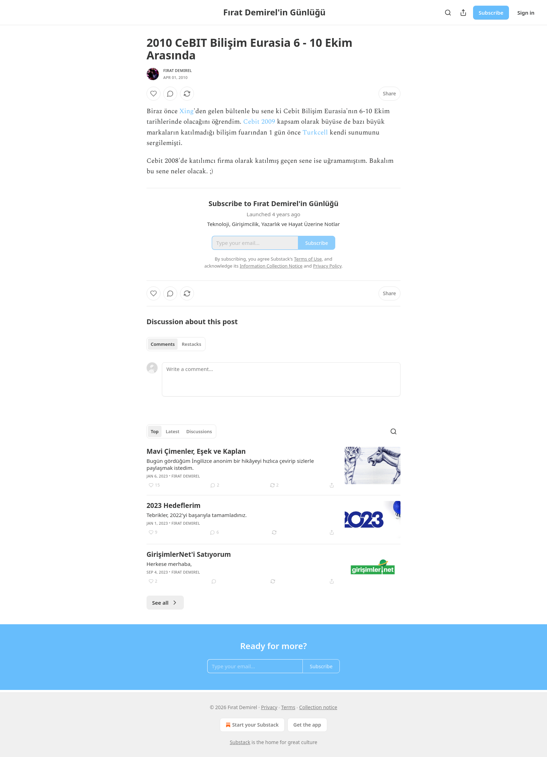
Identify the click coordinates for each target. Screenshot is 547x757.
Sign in (525, 12)
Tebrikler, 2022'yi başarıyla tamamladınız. (197, 514)
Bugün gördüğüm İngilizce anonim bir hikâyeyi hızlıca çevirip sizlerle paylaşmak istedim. (230, 464)
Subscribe (491, 12)
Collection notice (318, 707)
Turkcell (315, 133)
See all (165, 602)
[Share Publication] (463, 13)
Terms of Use (308, 259)
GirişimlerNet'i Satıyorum (189, 554)
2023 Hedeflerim (174, 505)
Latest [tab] (172, 431)
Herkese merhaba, (169, 563)
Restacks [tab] (191, 344)
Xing (186, 111)
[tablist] (176, 344)
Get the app (307, 724)
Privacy (269, 707)
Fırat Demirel (177, 70)
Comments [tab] (163, 344)
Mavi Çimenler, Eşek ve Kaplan (196, 451)
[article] (273, 468)
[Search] (448, 13)
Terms (288, 707)
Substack (240, 742)
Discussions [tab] (199, 431)
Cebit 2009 (259, 122)
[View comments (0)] (170, 94)
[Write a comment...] (281, 379)
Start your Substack (251, 725)
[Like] (153, 94)
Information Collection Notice (271, 266)
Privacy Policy (327, 266)
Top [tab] (155, 431)
